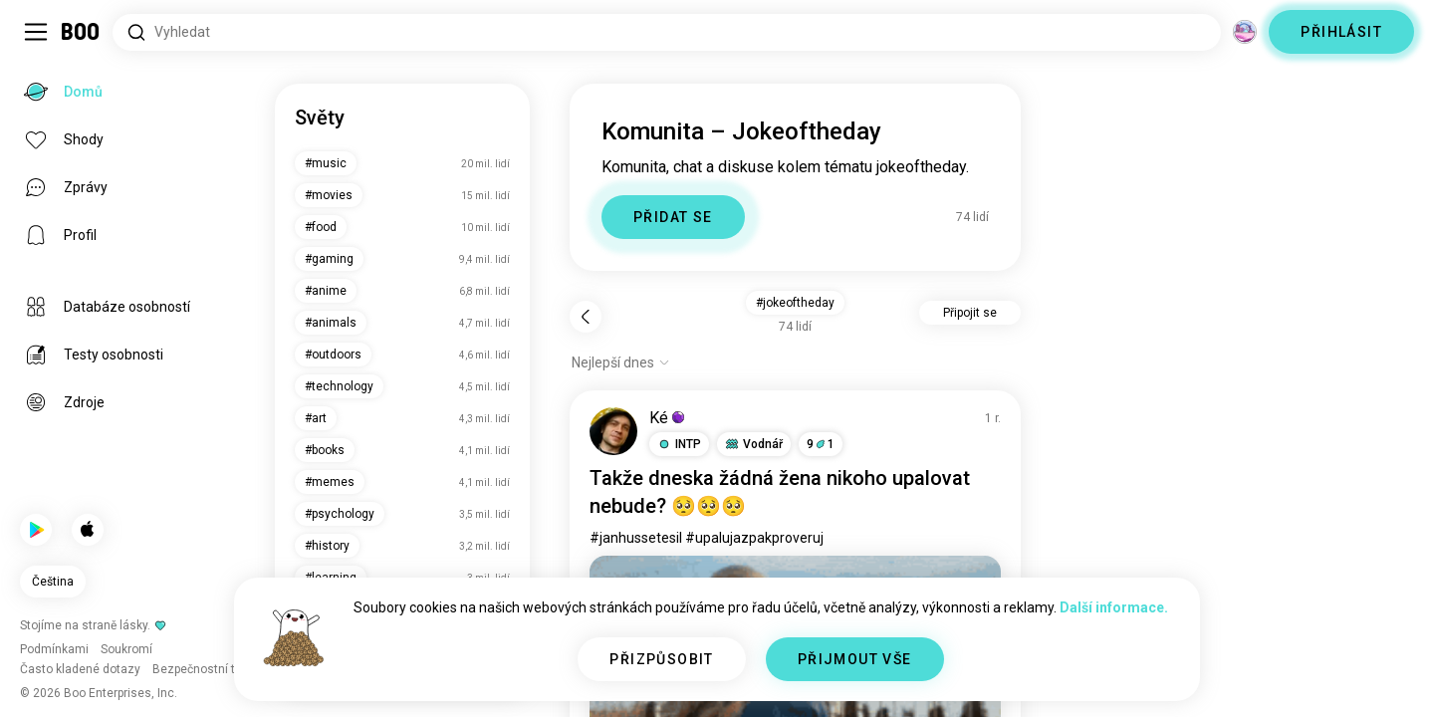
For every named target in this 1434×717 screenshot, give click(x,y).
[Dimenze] (1245, 32)
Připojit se (970, 313)
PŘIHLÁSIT (1341, 32)
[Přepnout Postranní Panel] (36, 32)
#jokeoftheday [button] (795, 303)
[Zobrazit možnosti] (621, 362)
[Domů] (81, 32)
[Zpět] (585, 317)
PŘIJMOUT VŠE (855, 659)
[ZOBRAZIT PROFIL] (613, 431)
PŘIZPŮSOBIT (661, 659)
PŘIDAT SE (673, 217)
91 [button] (821, 444)
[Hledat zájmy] (667, 32)
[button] (679, 444)
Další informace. (1114, 607)
